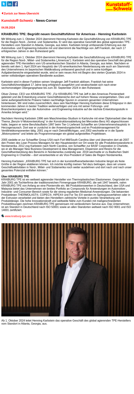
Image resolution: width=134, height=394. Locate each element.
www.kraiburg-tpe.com (16, 216)
